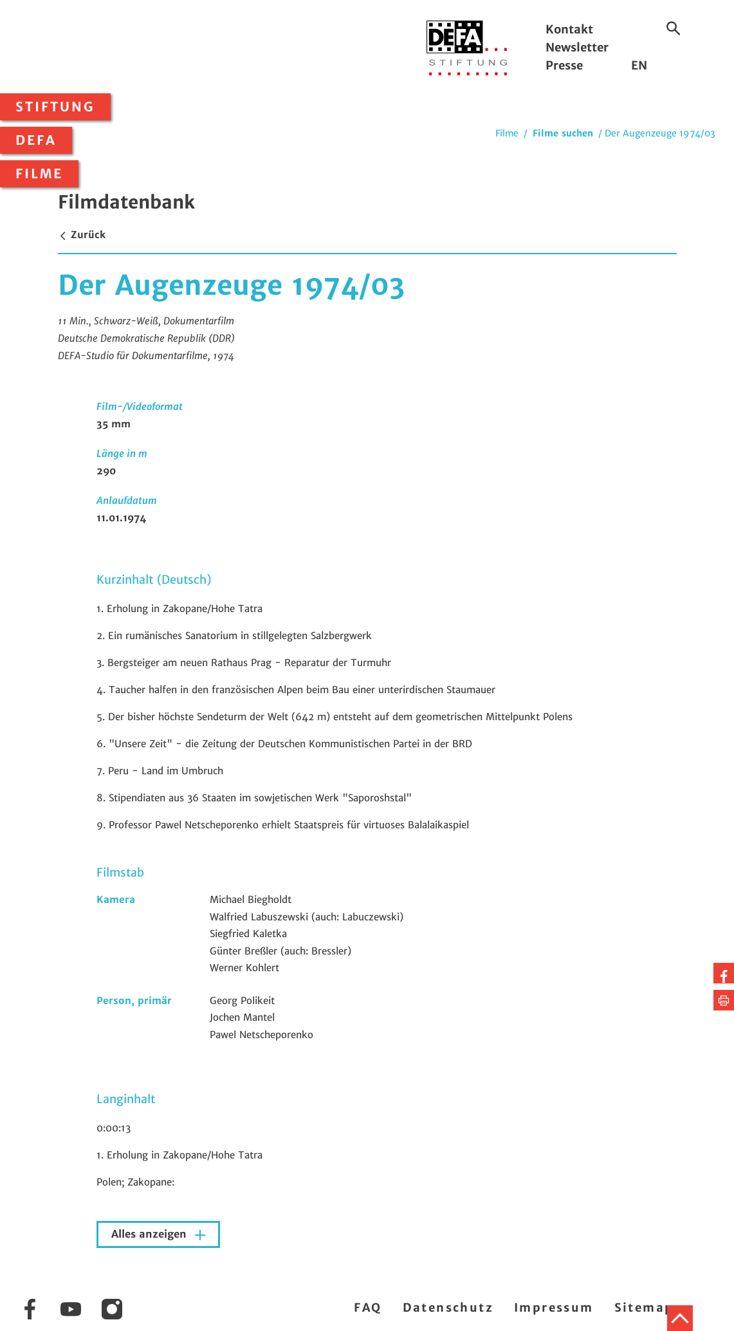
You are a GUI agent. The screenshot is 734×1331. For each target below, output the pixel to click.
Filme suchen (563, 133)
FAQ (367, 1307)
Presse (564, 65)
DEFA (36, 140)
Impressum (554, 1307)
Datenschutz (448, 1307)
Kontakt (569, 29)
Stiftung (55, 106)
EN (639, 65)
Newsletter (577, 47)
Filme (39, 173)
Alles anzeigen (150, 1234)
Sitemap (644, 1307)
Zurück (82, 234)
